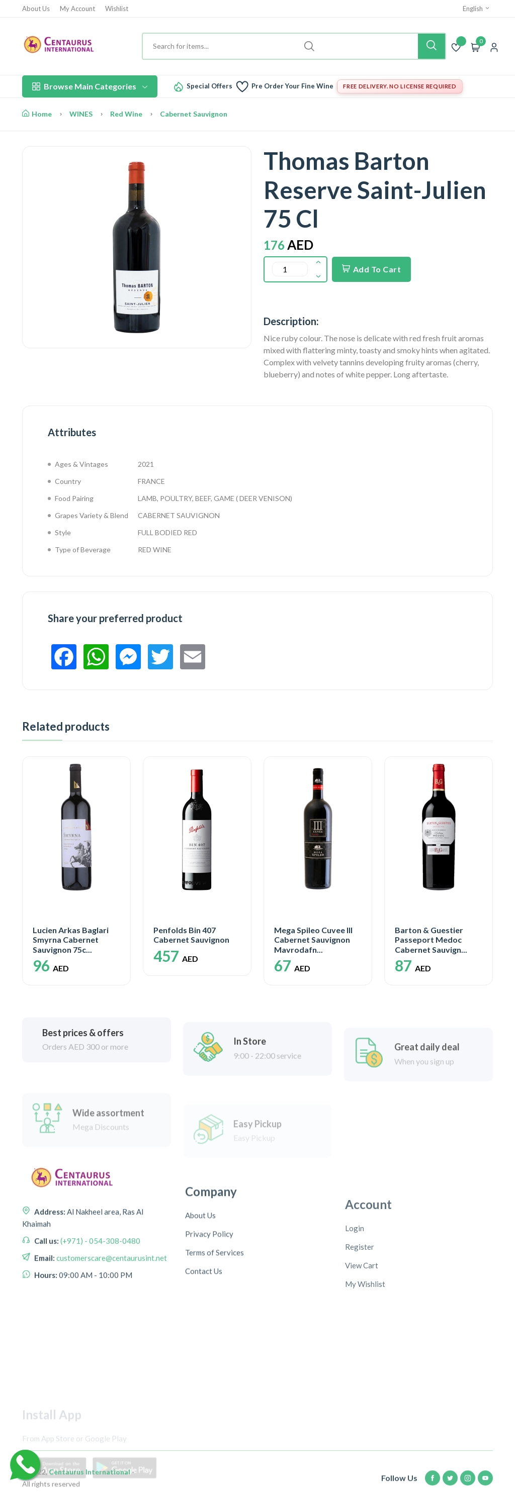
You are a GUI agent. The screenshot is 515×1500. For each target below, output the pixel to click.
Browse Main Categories (89, 86)
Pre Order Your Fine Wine (292, 86)
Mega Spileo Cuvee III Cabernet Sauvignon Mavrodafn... (313, 939)
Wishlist (116, 9)
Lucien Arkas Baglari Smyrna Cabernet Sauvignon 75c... (71, 939)
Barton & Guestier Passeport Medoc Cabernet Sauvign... (431, 939)
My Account (77, 9)
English (476, 8)
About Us (36, 9)
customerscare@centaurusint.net (111, 1314)
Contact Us (203, 1349)
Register (359, 1331)
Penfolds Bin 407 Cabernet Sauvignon (191, 934)
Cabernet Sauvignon (193, 114)
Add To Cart (371, 269)
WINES (81, 114)
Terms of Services (214, 1331)
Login (354, 1312)
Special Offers (209, 86)
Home (37, 114)
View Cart (361, 1349)
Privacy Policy (209, 1312)
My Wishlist (365, 1368)
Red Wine (126, 114)
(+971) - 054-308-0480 (99, 1297)
